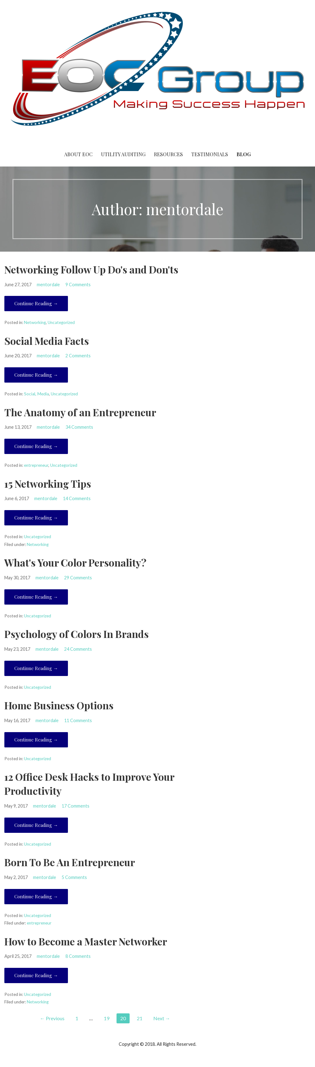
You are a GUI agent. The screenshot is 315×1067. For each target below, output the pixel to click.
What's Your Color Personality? (75, 562)
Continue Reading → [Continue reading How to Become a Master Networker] (36, 975)
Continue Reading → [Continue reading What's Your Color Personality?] (36, 597)
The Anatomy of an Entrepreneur (80, 412)
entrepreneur (36, 465)
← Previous (52, 1018)
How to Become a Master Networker (85, 941)
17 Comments (75, 806)
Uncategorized (61, 322)
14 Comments (77, 498)
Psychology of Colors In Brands (76, 633)
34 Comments (79, 427)
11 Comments (78, 720)
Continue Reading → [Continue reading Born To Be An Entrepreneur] (36, 896)
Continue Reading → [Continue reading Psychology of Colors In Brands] (36, 668)
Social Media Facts (46, 340)
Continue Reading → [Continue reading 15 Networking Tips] (36, 517)
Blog (243, 154)
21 (139, 1018)
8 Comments (78, 956)
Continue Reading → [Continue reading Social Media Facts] (36, 375)
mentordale (48, 284)
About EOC (78, 154)
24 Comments (78, 649)
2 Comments (78, 355)
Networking (35, 322)
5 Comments (74, 877)
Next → (161, 1018)
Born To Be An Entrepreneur (69, 862)
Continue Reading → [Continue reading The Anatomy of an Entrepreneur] (36, 446)
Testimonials (209, 154)
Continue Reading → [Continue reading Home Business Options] (36, 739)
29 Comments (78, 577)
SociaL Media (36, 393)
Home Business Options (58, 705)
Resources (168, 154)
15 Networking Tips (47, 483)
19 (106, 1018)
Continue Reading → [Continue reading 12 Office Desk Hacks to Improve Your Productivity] (36, 825)
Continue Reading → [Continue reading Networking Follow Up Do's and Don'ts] (36, 303)
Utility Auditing (123, 154)
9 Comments (78, 284)
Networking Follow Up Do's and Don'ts (91, 269)
